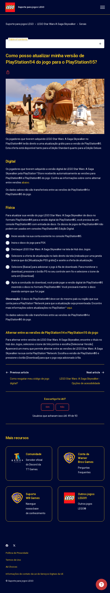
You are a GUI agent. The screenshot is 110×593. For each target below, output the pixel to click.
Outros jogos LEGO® (86, 496)
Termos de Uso (13, 560)
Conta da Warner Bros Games (85, 458)
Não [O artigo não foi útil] (62, 407)
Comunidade (33, 454)
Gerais (82, 24)
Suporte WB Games (33, 496)
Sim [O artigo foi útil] (47, 407)
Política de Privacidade (17, 553)
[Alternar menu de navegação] (102, 7)
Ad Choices (11, 567)
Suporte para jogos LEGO (20, 24)
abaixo (25, 182)
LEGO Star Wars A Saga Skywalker (56, 24)
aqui (69, 307)
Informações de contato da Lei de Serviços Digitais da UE (34, 574)
